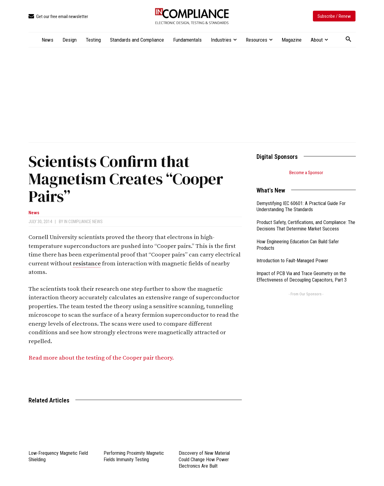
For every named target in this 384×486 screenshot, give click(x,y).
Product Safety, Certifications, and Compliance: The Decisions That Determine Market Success (306, 225)
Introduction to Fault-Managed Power (292, 261)
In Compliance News (83, 221)
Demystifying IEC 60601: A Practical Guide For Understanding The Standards (301, 206)
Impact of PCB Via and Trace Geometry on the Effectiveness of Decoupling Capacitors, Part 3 (302, 277)
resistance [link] (87, 263)
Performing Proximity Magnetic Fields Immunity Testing (134, 456)
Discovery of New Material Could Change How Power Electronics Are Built (204, 459)
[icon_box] (58, 16)
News (34, 213)
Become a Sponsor (306, 172)
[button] (348, 39)
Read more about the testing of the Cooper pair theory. (102, 357)
